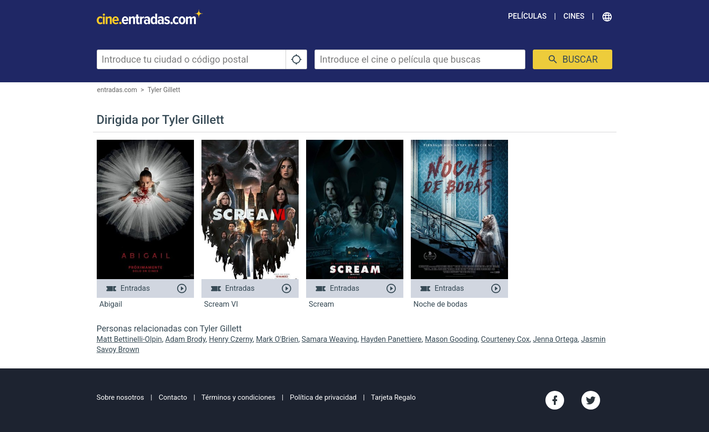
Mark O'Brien (277, 339)
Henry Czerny (231, 339)
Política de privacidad (323, 397)
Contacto (172, 397)
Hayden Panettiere (391, 339)
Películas (527, 16)
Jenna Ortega (555, 339)
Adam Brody (185, 339)
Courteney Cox (505, 339)
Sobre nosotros (120, 397)
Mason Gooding (451, 339)
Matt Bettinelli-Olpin (129, 339)
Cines (573, 16)
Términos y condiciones (238, 397)
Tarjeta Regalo (393, 397)
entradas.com (117, 90)
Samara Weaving (329, 339)
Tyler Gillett (164, 90)
